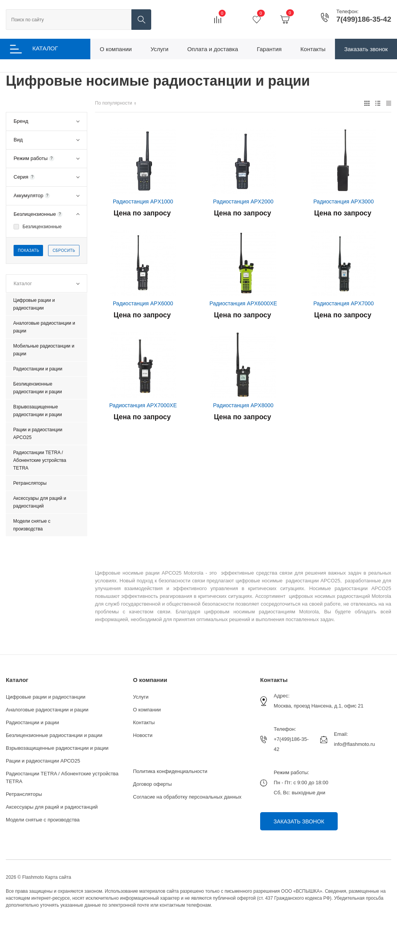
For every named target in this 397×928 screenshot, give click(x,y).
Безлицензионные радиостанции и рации (54, 735)
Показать (28, 250)
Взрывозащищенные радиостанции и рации (57, 748)
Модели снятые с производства (42, 820)
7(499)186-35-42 (363, 19)
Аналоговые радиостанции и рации (47, 710)
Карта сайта (58, 877)
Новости (142, 735)
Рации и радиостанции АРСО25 (43, 761)
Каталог (17, 680)
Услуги (140, 697)
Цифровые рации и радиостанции (45, 697)
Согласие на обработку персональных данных (187, 797)
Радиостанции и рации (32, 722)
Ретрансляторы (24, 794)
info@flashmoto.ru (354, 744)
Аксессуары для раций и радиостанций (52, 807)
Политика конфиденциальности (170, 771)
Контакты (144, 722)
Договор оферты (152, 784)
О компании (150, 680)
